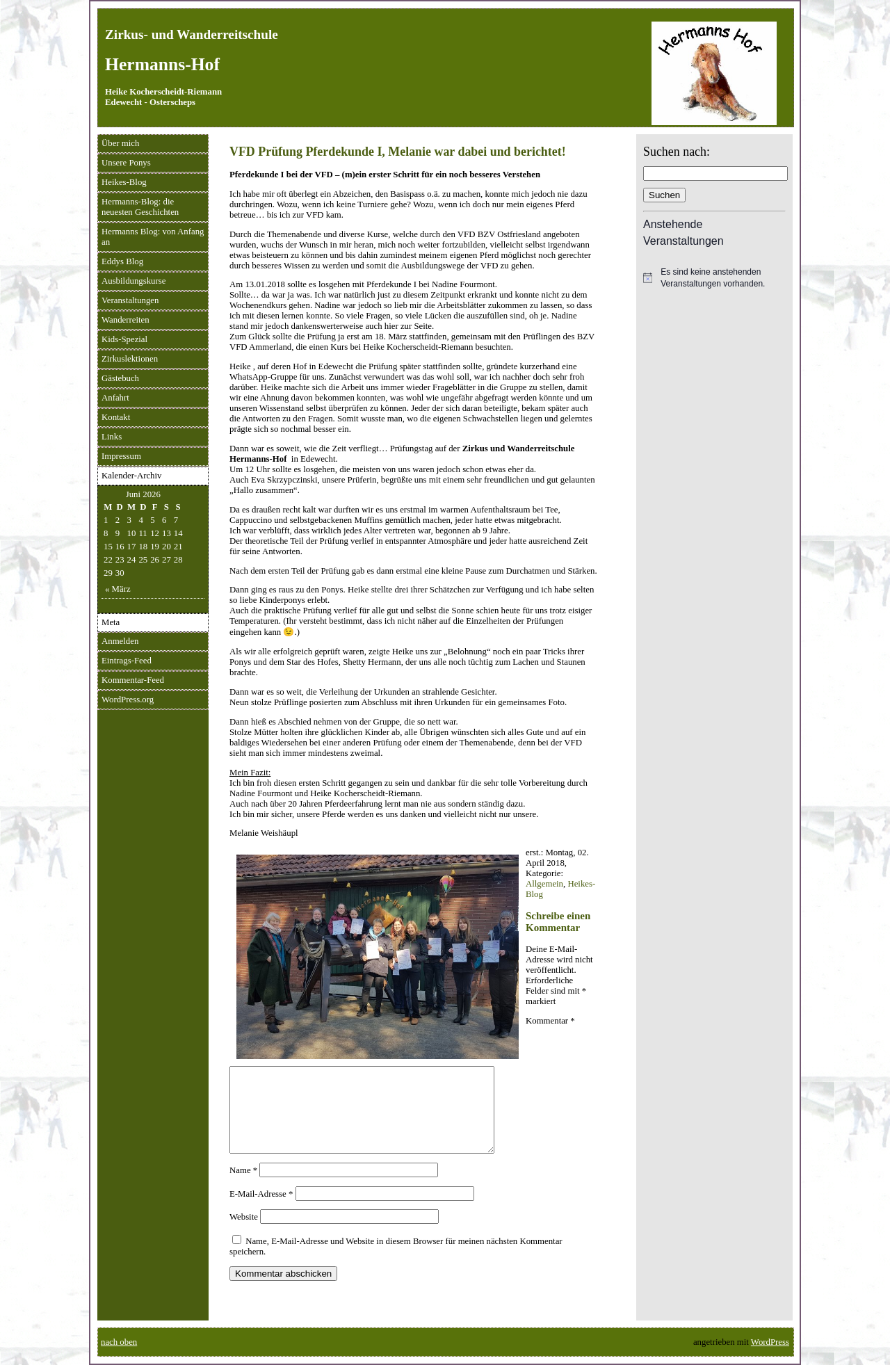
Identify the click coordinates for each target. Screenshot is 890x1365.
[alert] (714, 277)
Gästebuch (120, 378)
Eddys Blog (122, 261)
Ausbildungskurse (133, 281)
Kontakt (116, 417)
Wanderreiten (125, 320)
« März (118, 589)
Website (243, 1233)
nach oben (119, 1342)
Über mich (120, 143)
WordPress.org (128, 699)
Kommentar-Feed (133, 680)
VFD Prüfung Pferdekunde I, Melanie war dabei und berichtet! (397, 152)
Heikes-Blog (124, 182)
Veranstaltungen (130, 300)
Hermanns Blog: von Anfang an (153, 237)
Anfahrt (115, 398)
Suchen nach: (676, 152)
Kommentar (550, 1021)
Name (243, 1187)
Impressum (121, 456)
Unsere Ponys (126, 163)
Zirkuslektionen (130, 359)
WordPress (770, 1342)
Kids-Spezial (124, 339)
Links (112, 437)
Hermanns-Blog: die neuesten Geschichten (140, 207)
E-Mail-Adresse (261, 1210)
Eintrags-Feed (127, 660)
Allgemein (544, 884)
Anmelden (120, 641)
